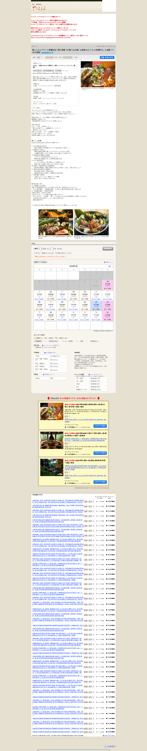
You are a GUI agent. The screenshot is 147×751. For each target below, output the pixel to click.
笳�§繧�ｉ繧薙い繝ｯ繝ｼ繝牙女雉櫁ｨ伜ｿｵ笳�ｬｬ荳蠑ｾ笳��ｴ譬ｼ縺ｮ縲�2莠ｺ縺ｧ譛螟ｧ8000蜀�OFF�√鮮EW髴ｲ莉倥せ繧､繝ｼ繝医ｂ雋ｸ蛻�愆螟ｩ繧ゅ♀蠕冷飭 (58, 501)
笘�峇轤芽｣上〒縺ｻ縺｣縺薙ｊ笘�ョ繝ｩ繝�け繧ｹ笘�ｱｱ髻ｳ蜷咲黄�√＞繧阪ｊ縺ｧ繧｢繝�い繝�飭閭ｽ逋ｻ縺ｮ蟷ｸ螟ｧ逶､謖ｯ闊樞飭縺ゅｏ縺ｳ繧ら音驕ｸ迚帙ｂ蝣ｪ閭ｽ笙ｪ (57, 604)
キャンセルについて (96, 374)
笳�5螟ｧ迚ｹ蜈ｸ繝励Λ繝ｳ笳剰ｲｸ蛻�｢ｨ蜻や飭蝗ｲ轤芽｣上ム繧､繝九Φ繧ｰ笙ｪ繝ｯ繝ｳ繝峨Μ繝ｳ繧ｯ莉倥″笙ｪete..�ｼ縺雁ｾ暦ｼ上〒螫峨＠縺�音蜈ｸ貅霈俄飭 (86, 467)
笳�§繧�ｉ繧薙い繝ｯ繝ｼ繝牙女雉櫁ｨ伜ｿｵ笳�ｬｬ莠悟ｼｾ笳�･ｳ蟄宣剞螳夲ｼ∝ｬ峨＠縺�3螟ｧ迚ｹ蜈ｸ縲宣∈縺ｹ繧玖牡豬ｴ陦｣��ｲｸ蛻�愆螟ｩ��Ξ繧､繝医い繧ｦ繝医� (58, 525)
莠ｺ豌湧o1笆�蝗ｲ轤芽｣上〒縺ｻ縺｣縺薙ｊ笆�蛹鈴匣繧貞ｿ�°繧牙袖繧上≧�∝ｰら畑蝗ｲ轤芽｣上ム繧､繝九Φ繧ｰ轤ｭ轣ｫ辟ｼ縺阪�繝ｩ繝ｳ (86, 439)
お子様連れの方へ (51, 352)
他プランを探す (39, 299)
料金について (109, 262)
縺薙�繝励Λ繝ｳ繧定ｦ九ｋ (100, 426)
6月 (110, 266)
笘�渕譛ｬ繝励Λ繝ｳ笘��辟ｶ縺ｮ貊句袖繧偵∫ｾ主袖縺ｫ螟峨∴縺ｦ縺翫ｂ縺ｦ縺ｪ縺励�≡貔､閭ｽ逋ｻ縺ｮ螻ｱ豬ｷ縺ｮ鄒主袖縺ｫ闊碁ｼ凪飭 (57, 521)
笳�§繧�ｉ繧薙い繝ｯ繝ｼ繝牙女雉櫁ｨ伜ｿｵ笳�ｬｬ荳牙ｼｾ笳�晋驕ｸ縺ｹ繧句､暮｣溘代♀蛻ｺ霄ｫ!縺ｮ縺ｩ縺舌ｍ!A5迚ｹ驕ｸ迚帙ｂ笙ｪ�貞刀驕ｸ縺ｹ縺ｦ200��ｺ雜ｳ (57, 559)
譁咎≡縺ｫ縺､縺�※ (109, 735)
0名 (61, 249)
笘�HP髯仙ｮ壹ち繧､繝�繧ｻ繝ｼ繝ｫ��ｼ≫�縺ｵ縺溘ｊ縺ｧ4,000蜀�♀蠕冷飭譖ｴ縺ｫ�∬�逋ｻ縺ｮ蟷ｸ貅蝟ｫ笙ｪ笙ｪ (58, 506)
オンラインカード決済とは (51, 345)
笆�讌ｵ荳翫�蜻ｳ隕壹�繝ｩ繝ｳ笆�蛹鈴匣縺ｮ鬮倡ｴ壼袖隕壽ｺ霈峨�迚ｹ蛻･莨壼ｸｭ (58, 625)
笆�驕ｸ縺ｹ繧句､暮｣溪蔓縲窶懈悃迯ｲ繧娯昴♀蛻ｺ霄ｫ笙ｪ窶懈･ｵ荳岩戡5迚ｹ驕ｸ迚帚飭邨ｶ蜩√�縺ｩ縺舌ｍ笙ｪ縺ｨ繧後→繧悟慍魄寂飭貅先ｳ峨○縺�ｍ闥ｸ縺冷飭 (57, 540)
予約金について (49, 374)
